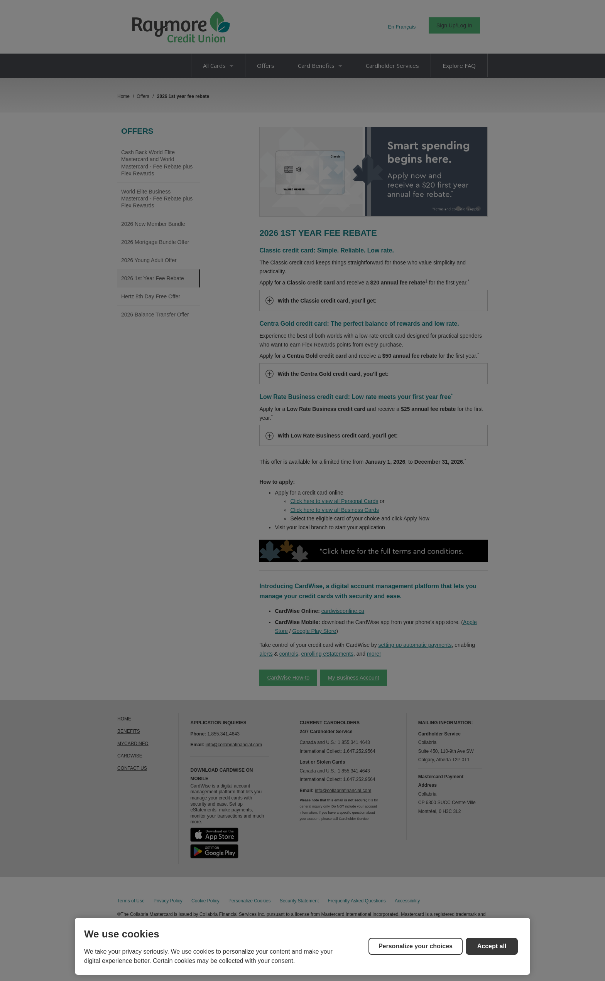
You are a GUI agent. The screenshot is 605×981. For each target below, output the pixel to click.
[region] (302, 946)
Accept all (492, 946)
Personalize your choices (416, 946)
